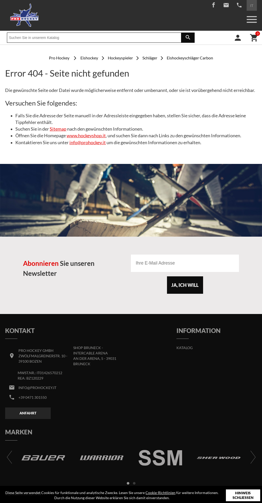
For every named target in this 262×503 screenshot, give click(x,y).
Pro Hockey (59, 57)
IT (251, 5)
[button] (128, 483)
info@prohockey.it (87, 142)
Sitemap (58, 129)
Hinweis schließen (243, 495)
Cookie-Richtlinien (160, 492)
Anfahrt (27, 413)
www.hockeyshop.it (86, 135)
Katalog (184, 347)
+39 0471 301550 (32, 397)
